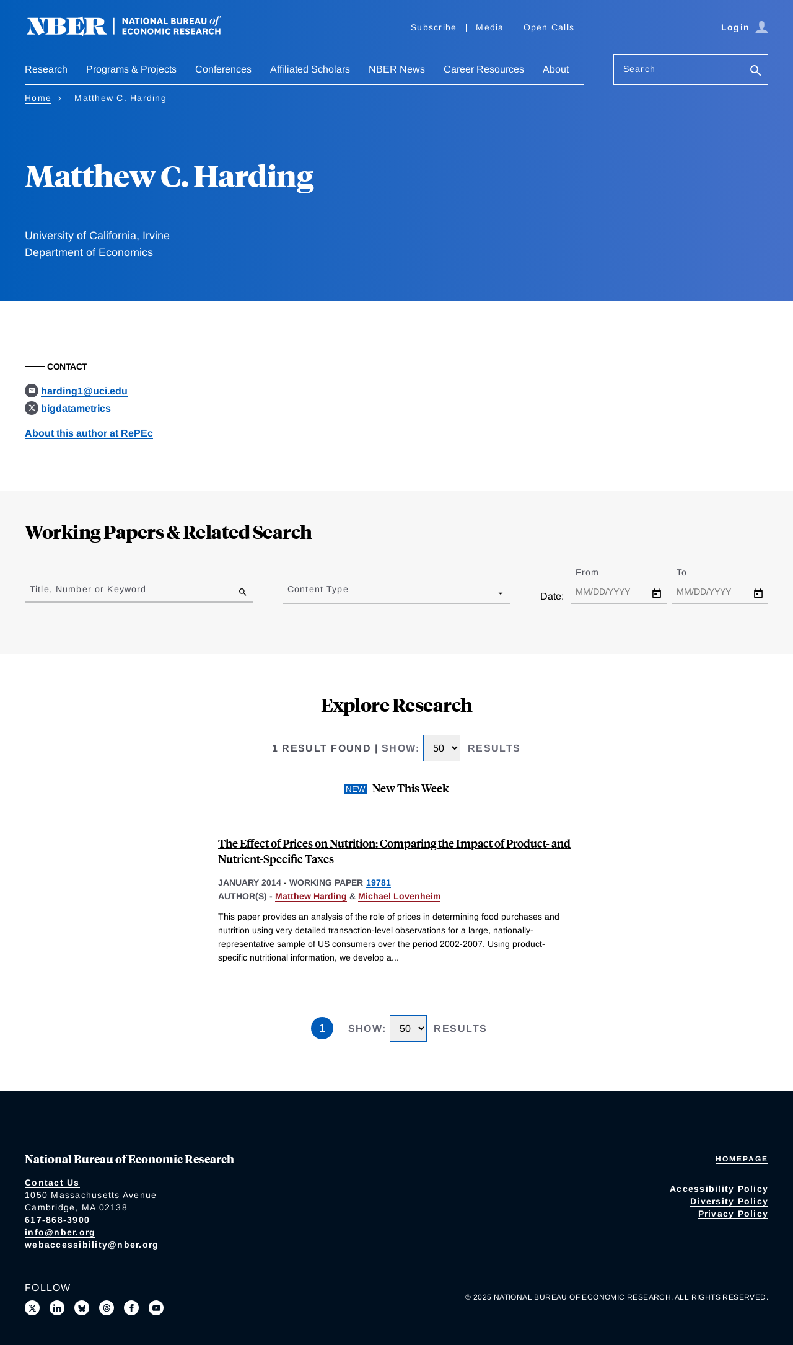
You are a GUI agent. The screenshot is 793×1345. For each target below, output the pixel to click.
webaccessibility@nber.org (92, 1245)
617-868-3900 (57, 1220)
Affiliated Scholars (310, 69)
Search (639, 68)
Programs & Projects (131, 69)
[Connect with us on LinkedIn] (57, 1307)
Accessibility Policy (719, 1189)
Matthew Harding (311, 896)
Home (38, 98)
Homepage (742, 1159)
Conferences (223, 69)
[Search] (755, 71)
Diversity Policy (729, 1201)
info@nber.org (60, 1232)
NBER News (397, 69)
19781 (378, 882)
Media (490, 27)
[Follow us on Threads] (106, 1307)
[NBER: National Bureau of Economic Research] (134, 32)
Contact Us (52, 1182)
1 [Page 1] (322, 1028)
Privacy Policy (733, 1213)
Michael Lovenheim (399, 896)
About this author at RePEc (89, 433)
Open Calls (549, 27)
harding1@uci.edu (84, 391)
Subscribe (434, 27)
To (693, 572)
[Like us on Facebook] (131, 1307)
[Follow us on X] (32, 1307)
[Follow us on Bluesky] (81, 1307)
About (556, 69)
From (598, 572)
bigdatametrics (76, 408)
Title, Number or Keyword (88, 589)
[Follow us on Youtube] (156, 1307)
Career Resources (484, 69)
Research (46, 69)
